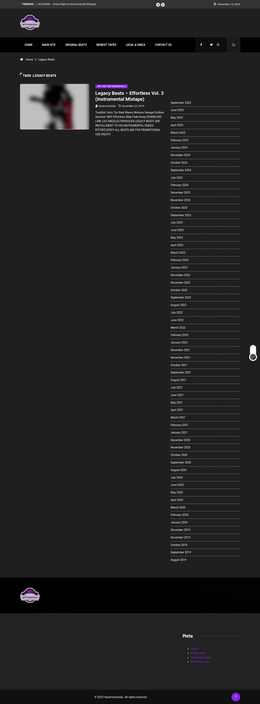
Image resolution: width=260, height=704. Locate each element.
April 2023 (177, 244)
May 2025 (177, 117)
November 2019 (180, 537)
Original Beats (76, 44)
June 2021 (177, 394)
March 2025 (178, 132)
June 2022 (177, 319)
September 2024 (181, 169)
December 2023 (180, 192)
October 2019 (179, 544)
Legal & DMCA (135, 44)
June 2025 (177, 109)
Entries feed (198, 652)
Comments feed (200, 657)
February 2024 (179, 184)
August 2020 (178, 469)
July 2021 (177, 387)
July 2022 (177, 312)
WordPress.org (200, 661)
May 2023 (177, 237)
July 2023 (177, 222)
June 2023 (177, 229)
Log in (194, 648)
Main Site (49, 44)
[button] (158, 5)
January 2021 (179, 432)
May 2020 (177, 492)
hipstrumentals (107, 105)
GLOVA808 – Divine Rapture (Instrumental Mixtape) (66, 3)
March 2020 (178, 506)
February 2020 (179, 514)
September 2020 (181, 462)
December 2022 (180, 274)
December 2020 (180, 439)
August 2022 (178, 304)
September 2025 (181, 102)
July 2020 (177, 477)
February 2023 (179, 259)
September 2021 (181, 372)
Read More (104, 139)
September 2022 (181, 297)
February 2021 (179, 424)
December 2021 (180, 349)
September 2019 (181, 551)
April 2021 (177, 409)
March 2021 (178, 417)
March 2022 (178, 327)
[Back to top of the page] (235, 696)
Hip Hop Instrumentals (111, 85)
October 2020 (179, 454)
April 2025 (177, 124)
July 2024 (177, 177)
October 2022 (179, 289)
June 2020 (177, 484)
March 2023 (178, 252)
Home (29, 44)
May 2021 (177, 402)
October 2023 (179, 207)
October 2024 (179, 162)
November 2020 (180, 447)
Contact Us (163, 44)
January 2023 (179, 267)
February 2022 (179, 334)
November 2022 (180, 282)
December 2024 (180, 154)
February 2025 (179, 139)
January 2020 (179, 522)
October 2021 (179, 364)
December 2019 (180, 529)
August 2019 (178, 559)
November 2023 (180, 199)
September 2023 (181, 214)
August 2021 (178, 379)
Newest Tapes (106, 44)
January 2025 (179, 147)
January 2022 (179, 342)
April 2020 (177, 499)
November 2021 (180, 357)
